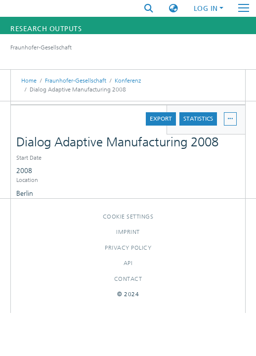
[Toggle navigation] (243, 8)
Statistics (198, 118)
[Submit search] (148, 8)
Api (128, 263)
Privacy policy (128, 247)
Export (161, 118)
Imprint (128, 231)
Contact (128, 278)
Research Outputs (46, 29)
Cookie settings (128, 216)
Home (29, 80)
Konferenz (128, 80)
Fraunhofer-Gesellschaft (75, 80)
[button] (173, 8)
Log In (206, 8)
